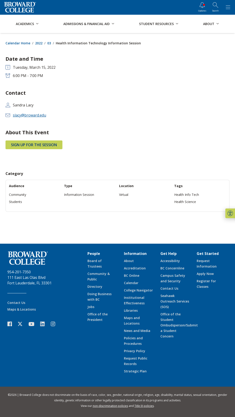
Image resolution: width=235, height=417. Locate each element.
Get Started (208, 253)
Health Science (185, 202)
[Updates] (202, 7)
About (129, 261)
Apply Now (205, 273)
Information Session (79, 194)
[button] (230, 213)
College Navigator (138, 290)
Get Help (168, 253)
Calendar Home (18, 43)
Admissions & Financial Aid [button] (86, 24)
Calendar (131, 283)
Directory (94, 286)
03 (49, 43)
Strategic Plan (135, 371)
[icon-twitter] (22, 324)
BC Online (131, 275)
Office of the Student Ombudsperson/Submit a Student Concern (179, 325)
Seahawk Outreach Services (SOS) (174, 301)
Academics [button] (25, 24)
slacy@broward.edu (29, 115)
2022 (38, 43)
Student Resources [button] (156, 24)
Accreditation (135, 268)
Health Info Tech (186, 194)
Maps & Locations (21, 309)
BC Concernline (172, 268)
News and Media (137, 330)
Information (135, 253)
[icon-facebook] (12, 324)
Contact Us (16, 302)
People (93, 253)
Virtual (123, 194)
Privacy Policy (134, 351)
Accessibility (170, 261)
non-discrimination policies (110, 406)
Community (17, 194)
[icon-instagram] (55, 324)
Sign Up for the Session (34, 144)
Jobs (90, 307)
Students (15, 202)
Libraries (131, 310)
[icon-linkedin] (44, 324)
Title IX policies (144, 406)
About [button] (208, 24)
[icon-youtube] (33, 324)
